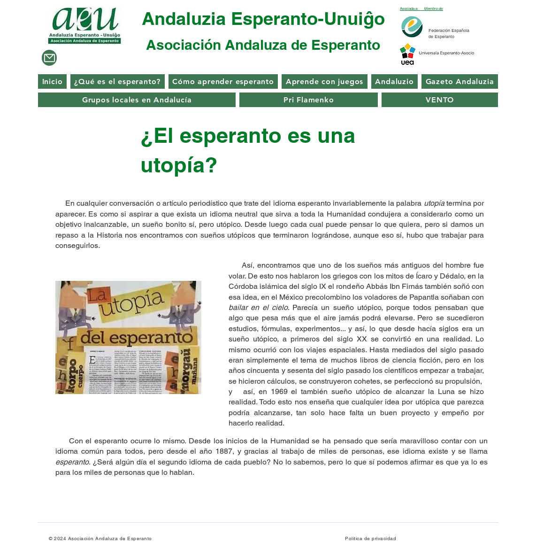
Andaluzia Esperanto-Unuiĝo (263, 18)
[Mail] (49, 58)
